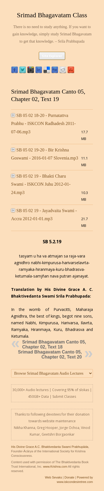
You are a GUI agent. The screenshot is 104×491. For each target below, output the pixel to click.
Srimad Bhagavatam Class (52, 15)
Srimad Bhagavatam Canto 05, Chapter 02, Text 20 (50, 354)
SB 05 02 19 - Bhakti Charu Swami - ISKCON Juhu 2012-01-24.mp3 (40, 184)
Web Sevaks (53, 477)
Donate (69, 477)
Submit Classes (64, 396)
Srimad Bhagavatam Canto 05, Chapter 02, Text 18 (54, 344)
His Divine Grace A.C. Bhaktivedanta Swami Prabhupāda (49, 446)
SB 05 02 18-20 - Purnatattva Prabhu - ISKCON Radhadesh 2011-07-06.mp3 (43, 123)
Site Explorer (52, 56)
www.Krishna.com (55, 466)
